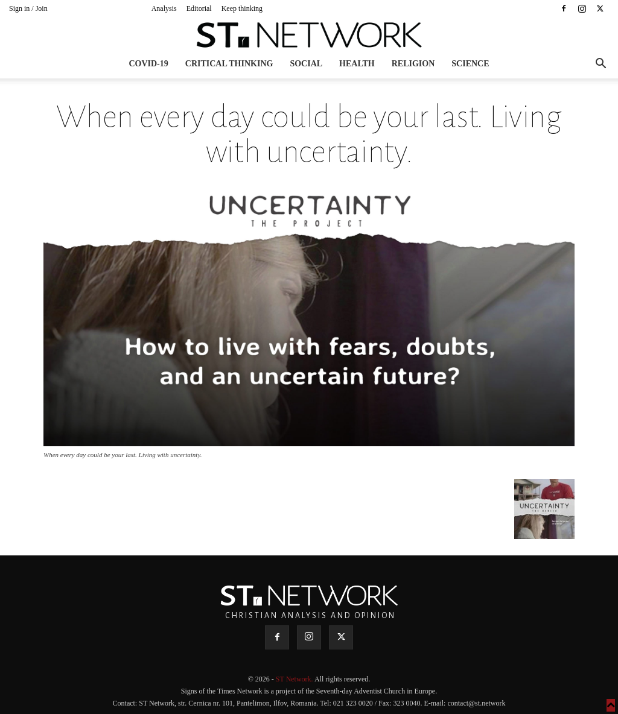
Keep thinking (242, 8)
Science (470, 63)
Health (357, 63)
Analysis (164, 8)
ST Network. (295, 679)
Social (306, 63)
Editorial (199, 8)
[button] (600, 65)
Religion (413, 63)
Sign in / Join (28, 8)
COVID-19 (148, 63)
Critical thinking (229, 63)
